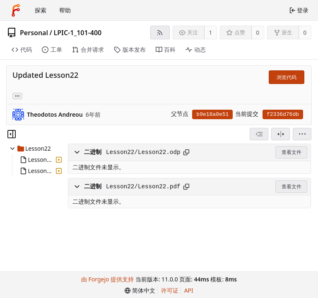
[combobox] (259, 134)
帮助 (65, 10)
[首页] (15, 10)
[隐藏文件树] (11, 134)
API (188, 290)
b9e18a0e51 (212, 114)
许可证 (169, 290)
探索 (40, 10)
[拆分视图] (280, 134)
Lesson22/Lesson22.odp (143, 152)
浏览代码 (286, 77)
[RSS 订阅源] (160, 32)
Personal (34, 33)
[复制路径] (186, 152)
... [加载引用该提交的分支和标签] (17, 95)
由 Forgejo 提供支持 (107, 279)
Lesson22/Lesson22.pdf (143, 186)
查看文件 (291, 152)
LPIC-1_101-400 (77, 33)
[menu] (302, 134)
